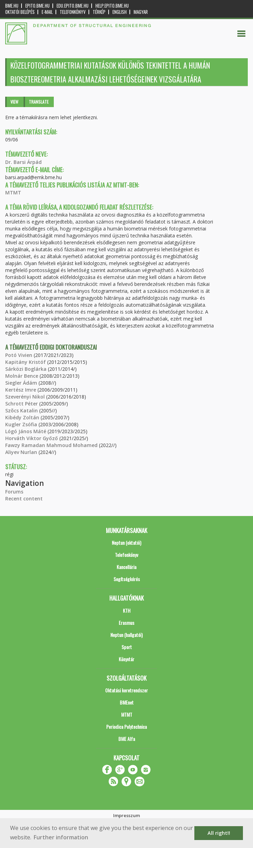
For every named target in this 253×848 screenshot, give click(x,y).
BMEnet (127, 702)
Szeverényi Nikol (25, 396)
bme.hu (11, 5)
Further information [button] (61, 837)
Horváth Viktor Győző (31, 438)
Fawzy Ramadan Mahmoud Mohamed (51, 445)
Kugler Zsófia (21, 424)
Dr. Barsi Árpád (23, 162)
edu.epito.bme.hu (72, 5)
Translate (39, 102)
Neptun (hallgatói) (126, 634)
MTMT (13, 192)
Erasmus (126, 622)
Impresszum (126, 815)
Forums (14, 491)
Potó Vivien (18, 355)
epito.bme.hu (37, 5)
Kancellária (126, 566)
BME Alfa (126, 738)
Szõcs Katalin (21, 410)
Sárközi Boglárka (26, 369)
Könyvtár (126, 659)
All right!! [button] (219, 833)
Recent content (24, 498)
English (119, 12)
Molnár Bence (21, 376)
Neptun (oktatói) (126, 542)
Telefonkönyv (73, 12)
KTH (126, 610)
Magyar (141, 12)
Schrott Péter (21, 403)
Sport (126, 646)
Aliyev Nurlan (21, 452)
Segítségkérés (126, 579)
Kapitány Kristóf (25, 362)
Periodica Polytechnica (126, 726)
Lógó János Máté (25, 431)
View (14, 102)
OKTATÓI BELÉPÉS (20, 12)
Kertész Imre (20, 389)
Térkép (99, 12)
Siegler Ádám (21, 382)
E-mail (47, 12)
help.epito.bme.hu (112, 5)
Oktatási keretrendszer (126, 690)
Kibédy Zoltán (22, 417)
